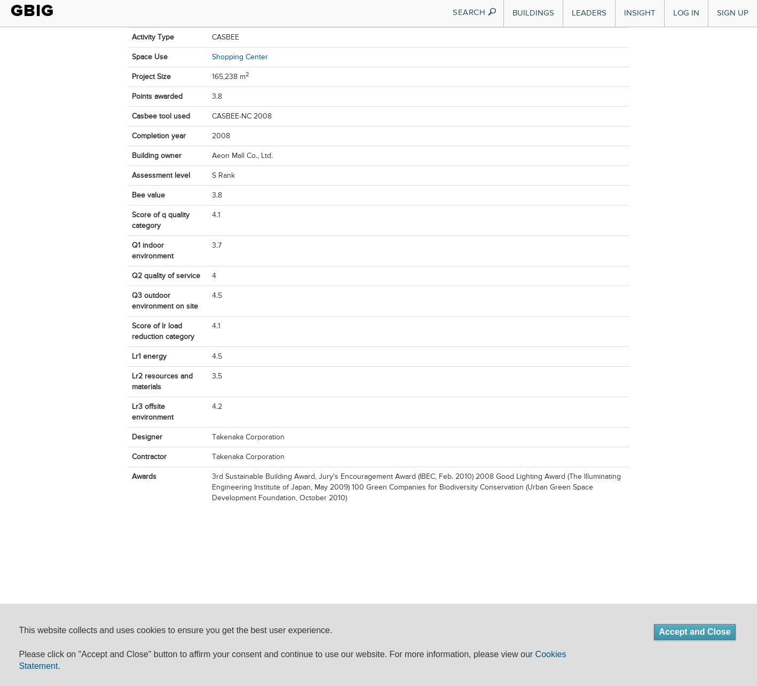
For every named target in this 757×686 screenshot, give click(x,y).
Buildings (533, 13)
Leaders (589, 13)
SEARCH (475, 12)
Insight (640, 13)
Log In (686, 13)
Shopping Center (240, 57)
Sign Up (732, 13)
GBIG (32, 10)
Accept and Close (694, 631)
